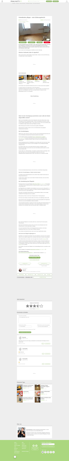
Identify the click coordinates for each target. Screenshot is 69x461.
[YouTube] (42, 452)
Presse (15, 449)
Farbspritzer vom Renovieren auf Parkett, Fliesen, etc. (22, 82)
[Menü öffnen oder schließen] (2, 1)
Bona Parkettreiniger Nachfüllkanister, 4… (26, 252)
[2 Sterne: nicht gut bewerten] (31, 306)
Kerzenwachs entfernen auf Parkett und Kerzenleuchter (28, 398)
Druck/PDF (22, 42)
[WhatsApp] (53, 452)
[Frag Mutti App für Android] (36, 446)
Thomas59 (24, 348)
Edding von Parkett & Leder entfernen (46, 398)
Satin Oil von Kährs (36, 183)
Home (15, 442)
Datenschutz (24, 445)
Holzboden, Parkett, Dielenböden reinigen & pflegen (30, 82)
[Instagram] (48, 452)
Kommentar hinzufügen (34, 319)
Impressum (24, 448)
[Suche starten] (28, 1)
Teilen (39, 42)
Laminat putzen (37, 81)
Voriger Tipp (24, 263)
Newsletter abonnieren (48, 446)
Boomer (24, 337)
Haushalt (27, 21)
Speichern (31, 42)
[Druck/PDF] (21, 274)
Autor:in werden (17, 445)
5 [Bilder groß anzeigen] (48, 39)
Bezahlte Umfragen (25, 451)
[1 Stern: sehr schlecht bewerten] (27, 306)
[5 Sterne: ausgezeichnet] (41, 306)
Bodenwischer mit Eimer (35, 249)
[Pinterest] (45, 452)
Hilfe (22, 442)
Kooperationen (17, 451)
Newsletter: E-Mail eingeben (46, 442)
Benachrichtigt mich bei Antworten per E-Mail (27, 329)
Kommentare (43, 277)
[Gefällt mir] (42, 343)
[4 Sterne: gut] (38, 306)
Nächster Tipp (44, 263)
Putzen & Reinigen (22, 21)
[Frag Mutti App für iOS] (34, 446)
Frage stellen (49, 1)
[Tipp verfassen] (55, 1)
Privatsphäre (24, 446)
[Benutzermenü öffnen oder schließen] (67, 1)
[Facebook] (51, 452)
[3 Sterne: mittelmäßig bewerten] (34, 306)
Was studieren (16, 452)
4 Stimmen (37, 308)
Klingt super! (34, 257)
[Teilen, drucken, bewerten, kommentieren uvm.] (15, 457)
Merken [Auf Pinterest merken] (47, 42)
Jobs (15, 446)
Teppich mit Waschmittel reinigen (46, 82)
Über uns (16, 448)
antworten (47, 343)
